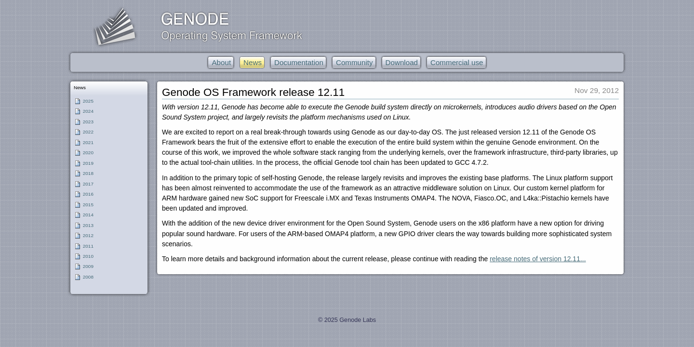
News (80, 87)
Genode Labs (357, 320)
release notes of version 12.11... (538, 259)
